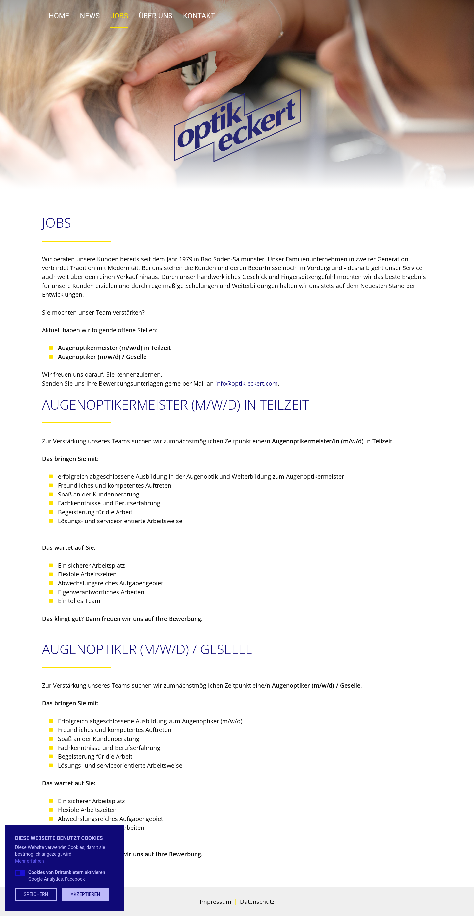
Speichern (36, 894)
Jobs (119, 16)
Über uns (155, 16)
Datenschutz (257, 901)
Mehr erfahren (29, 861)
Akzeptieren (85, 894)
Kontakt (199, 16)
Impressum (215, 901)
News (90, 16)
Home (59, 16)
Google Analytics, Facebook (66, 876)
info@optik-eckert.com (246, 383)
